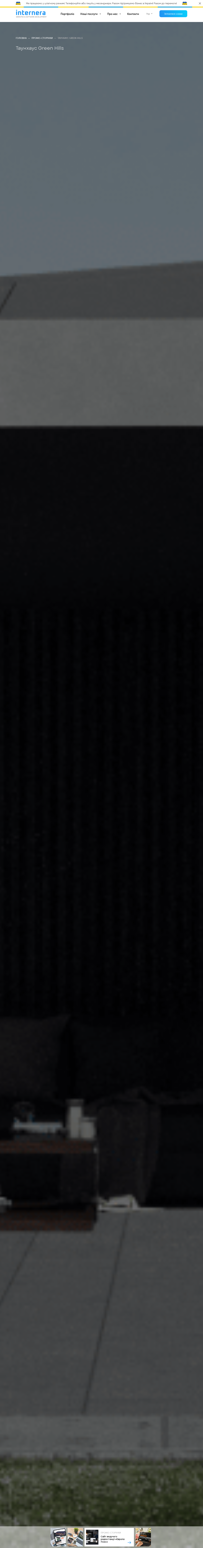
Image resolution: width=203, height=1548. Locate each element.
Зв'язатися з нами (173, 13)
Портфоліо (67, 14)
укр (148, 13)
